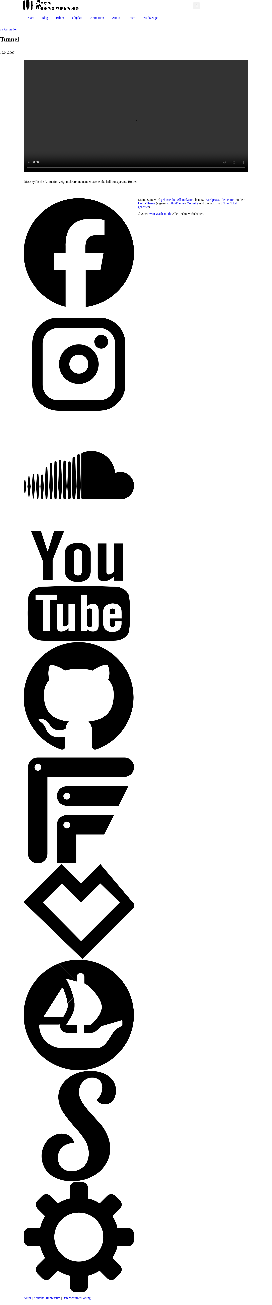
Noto (225, 203)
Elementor (227, 199)
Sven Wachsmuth (159, 213)
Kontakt (38, 1298)
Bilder (60, 17)
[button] (196, 5)
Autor (27, 1298)
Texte (131, 17)
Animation (97, 17)
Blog (45, 17)
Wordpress (212, 199)
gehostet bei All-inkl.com (177, 199)
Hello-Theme (146, 203)
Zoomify (192, 203)
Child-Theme (176, 203)
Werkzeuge (150, 17)
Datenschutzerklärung (77, 1298)
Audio (116, 17)
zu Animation (8, 29)
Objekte (77, 17)
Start (31, 17)
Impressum (53, 1298)
